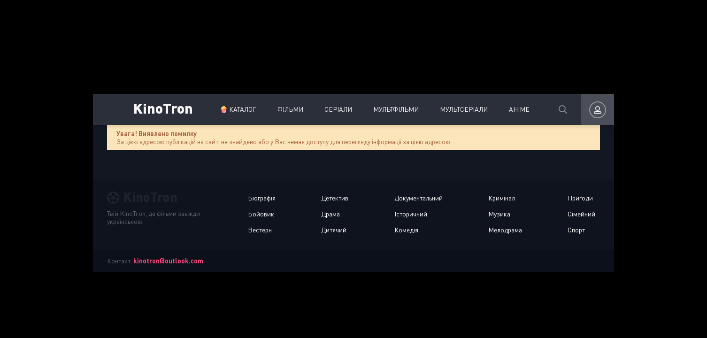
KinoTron (163, 107)
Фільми (290, 109)
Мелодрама (505, 230)
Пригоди (580, 198)
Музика (499, 214)
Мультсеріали (464, 109)
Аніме (519, 109)
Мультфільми (396, 109)
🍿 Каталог (238, 109)
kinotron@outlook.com (168, 261)
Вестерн (260, 230)
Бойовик (261, 214)
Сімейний (581, 214)
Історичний (410, 214)
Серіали (338, 109)
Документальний (418, 198)
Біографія (262, 198)
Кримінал (501, 198)
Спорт (576, 230)
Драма (330, 214)
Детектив (334, 198)
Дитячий (333, 230)
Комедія (406, 230)
